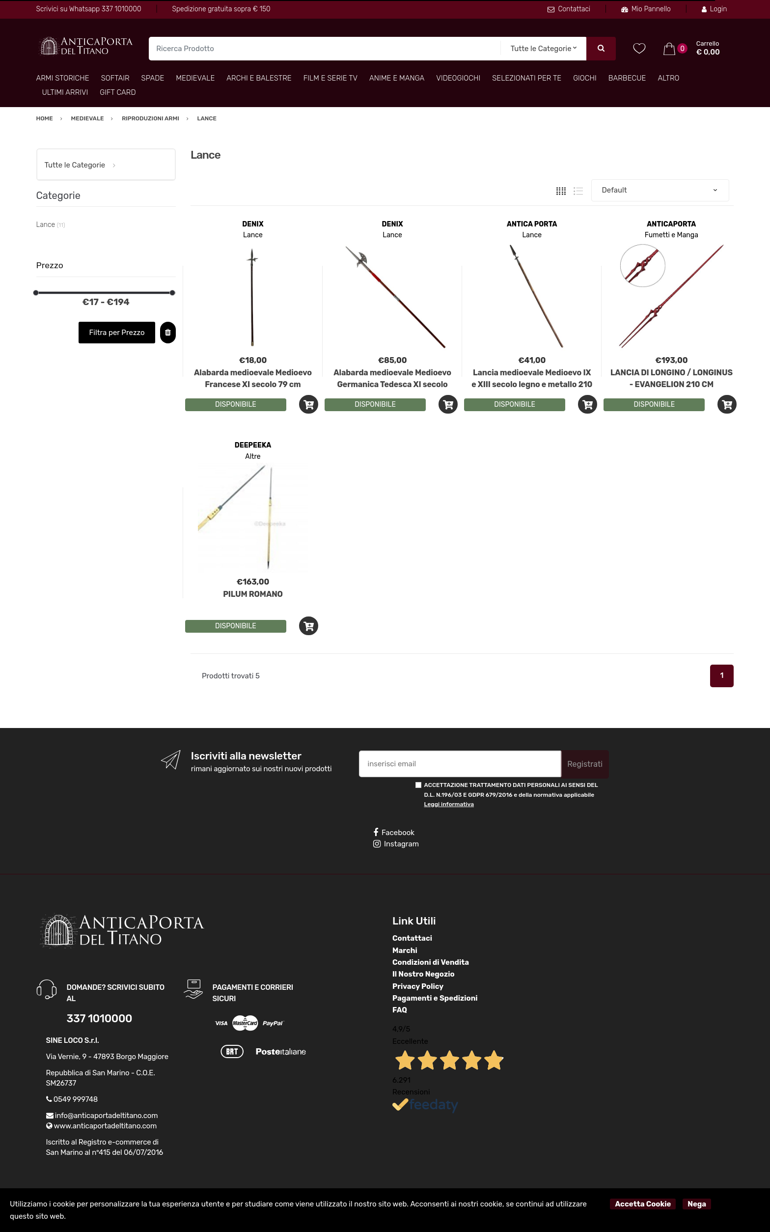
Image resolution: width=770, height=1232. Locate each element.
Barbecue (627, 78)
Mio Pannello (646, 9)
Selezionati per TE (526, 78)
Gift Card (118, 92)
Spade (153, 78)
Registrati (585, 764)
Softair (115, 78)
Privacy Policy (417, 986)
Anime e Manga (396, 78)
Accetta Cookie (643, 1204)
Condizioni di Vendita (430, 962)
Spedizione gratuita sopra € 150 (221, 9)
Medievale (195, 78)
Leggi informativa (449, 804)
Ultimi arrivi (65, 92)
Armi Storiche (62, 78)
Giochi (585, 78)
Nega (697, 1204)
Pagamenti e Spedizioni (435, 998)
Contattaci (569, 9)
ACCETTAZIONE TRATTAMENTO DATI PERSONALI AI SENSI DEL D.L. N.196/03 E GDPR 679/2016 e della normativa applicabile (511, 795)
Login (714, 9)
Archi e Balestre (258, 78)
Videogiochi (458, 78)
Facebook (393, 832)
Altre (252, 456)
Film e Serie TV (330, 78)
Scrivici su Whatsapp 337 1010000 (88, 9)
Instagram (396, 844)
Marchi (404, 950)
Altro (668, 78)
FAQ (399, 1010)
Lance (253, 235)
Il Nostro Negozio (423, 974)
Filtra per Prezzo (117, 332)
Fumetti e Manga (671, 235)
